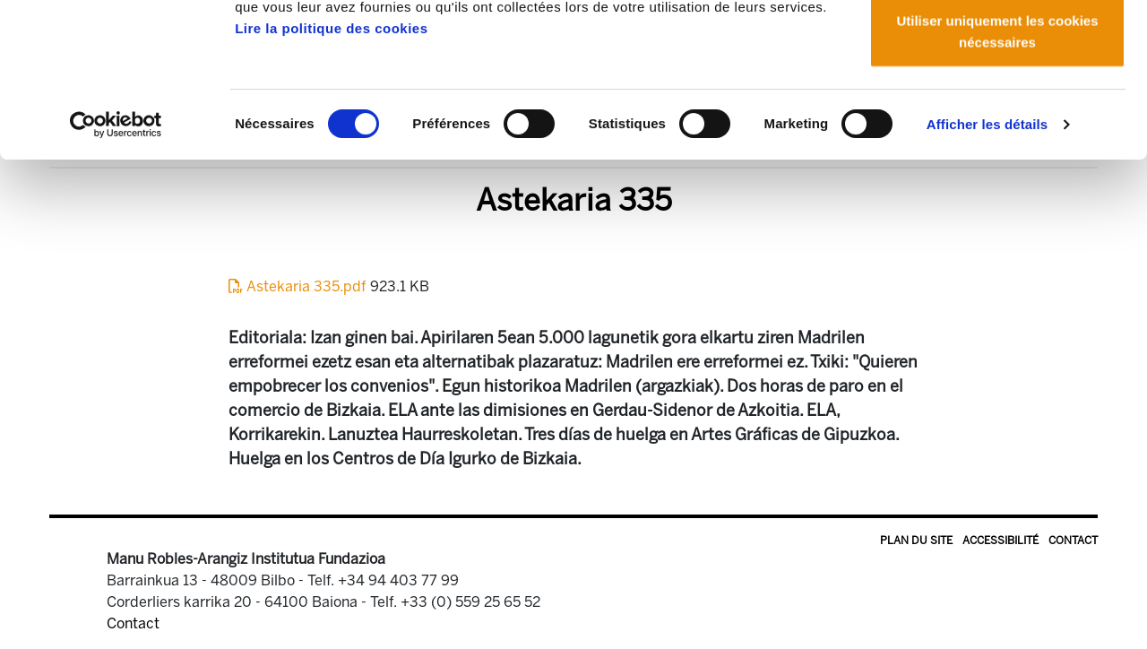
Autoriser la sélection (997, 106)
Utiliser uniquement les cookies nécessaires (997, 175)
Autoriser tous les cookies (997, 47)
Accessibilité (1000, 540)
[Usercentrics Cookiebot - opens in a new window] (116, 268)
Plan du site (916, 540)
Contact (1073, 540)
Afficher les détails (987, 268)
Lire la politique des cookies (331, 172)
